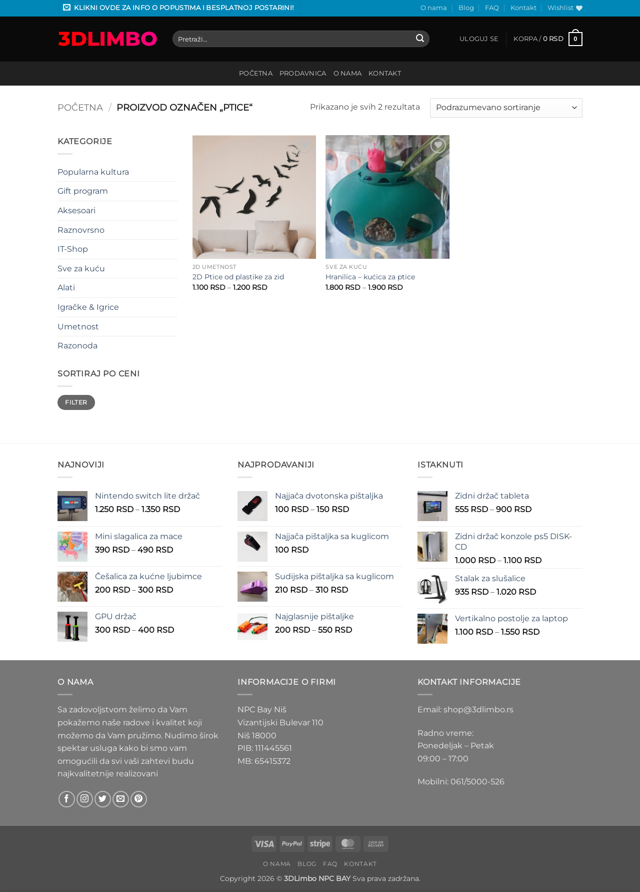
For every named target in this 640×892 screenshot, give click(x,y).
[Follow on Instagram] (84, 799)
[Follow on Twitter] (102, 799)
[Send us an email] (120, 799)
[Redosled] (506, 108)
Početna (255, 73)
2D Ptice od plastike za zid (238, 276)
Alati (66, 287)
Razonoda (78, 345)
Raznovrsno (81, 230)
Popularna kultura (93, 172)
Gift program (83, 191)
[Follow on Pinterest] (138, 799)
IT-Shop (73, 249)
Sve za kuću (81, 268)
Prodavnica (303, 73)
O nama (433, 8)
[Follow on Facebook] (66, 799)
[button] (180, 8)
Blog (466, 8)
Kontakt (523, 8)
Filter (76, 402)
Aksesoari (77, 210)
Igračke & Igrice (88, 307)
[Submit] (420, 39)
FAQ (492, 8)
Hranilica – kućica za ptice (370, 276)
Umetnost (78, 326)
